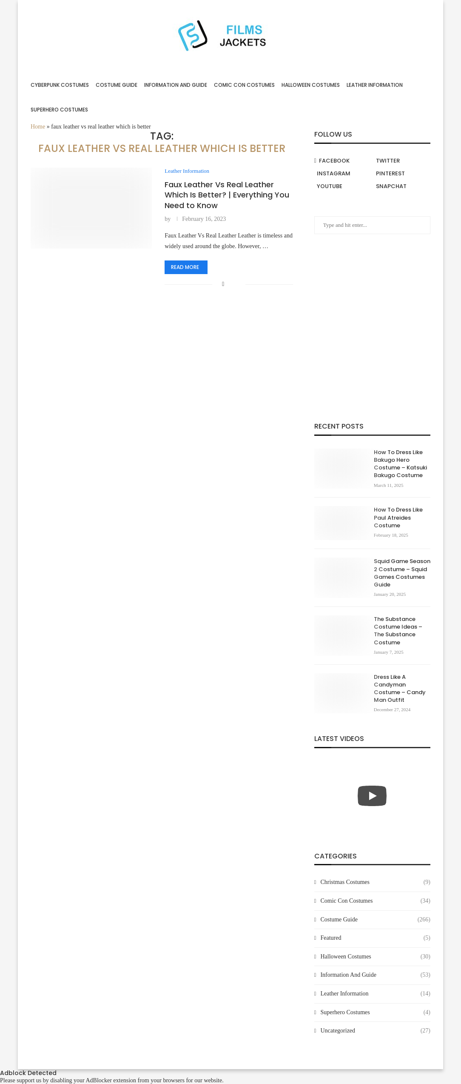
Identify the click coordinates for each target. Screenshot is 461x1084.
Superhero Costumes (59, 109)
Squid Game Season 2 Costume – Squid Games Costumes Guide (402, 573)
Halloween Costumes (311, 85)
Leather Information (375, 85)
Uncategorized (375, 1031)
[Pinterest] (401, 173)
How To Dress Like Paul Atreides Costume (398, 517)
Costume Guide (116, 85)
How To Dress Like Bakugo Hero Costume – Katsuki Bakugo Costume (400, 464)
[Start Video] (372, 796)
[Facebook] (342, 161)
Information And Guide (175, 85)
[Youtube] (342, 186)
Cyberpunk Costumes (60, 85)
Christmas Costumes (375, 882)
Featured (375, 938)
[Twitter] (401, 161)
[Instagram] (342, 173)
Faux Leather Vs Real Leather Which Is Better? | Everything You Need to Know (227, 195)
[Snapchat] (401, 186)
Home (38, 126)
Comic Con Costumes (244, 85)
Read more (185, 267)
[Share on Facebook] (223, 284)
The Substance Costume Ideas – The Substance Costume (398, 630)
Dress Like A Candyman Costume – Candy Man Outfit (400, 688)
